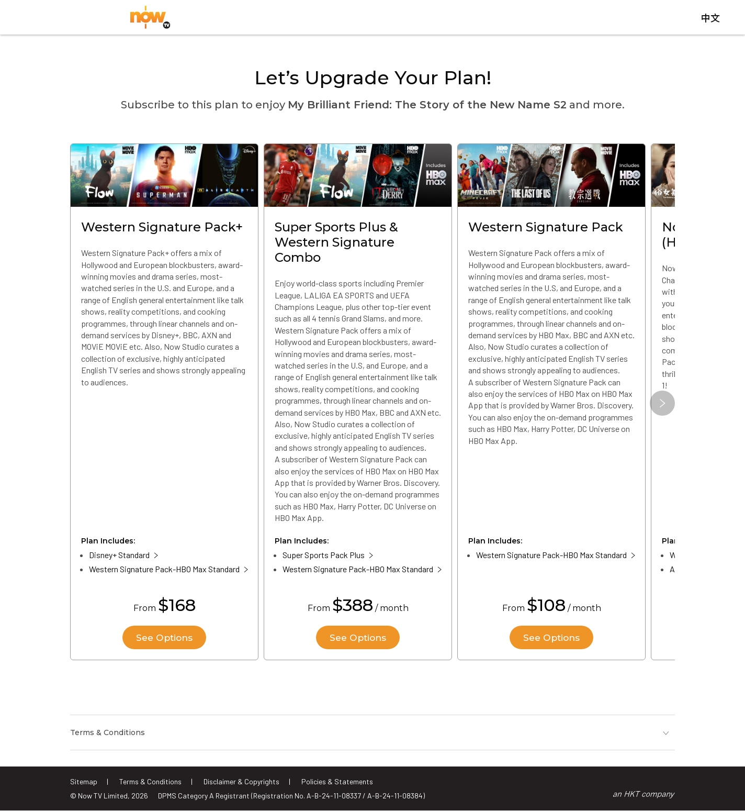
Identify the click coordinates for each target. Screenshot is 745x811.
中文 (710, 20)
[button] (662, 406)
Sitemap (83, 781)
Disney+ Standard (119, 558)
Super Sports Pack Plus (324, 558)
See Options (164, 641)
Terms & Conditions (150, 781)
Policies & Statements (337, 781)
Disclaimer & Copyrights (241, 781)
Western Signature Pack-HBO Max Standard (164, 572)
